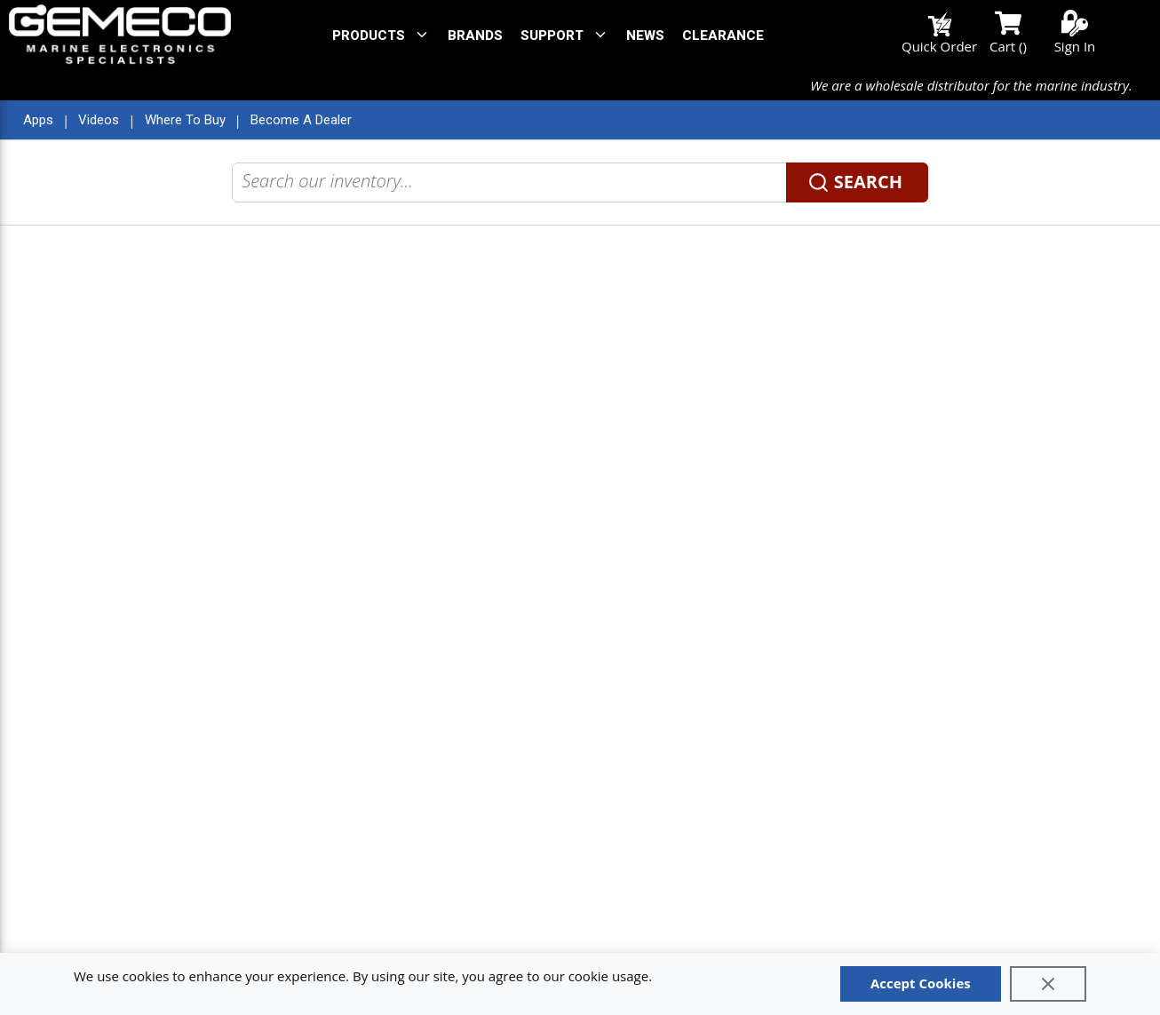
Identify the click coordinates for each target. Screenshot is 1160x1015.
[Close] (1048, 984)
